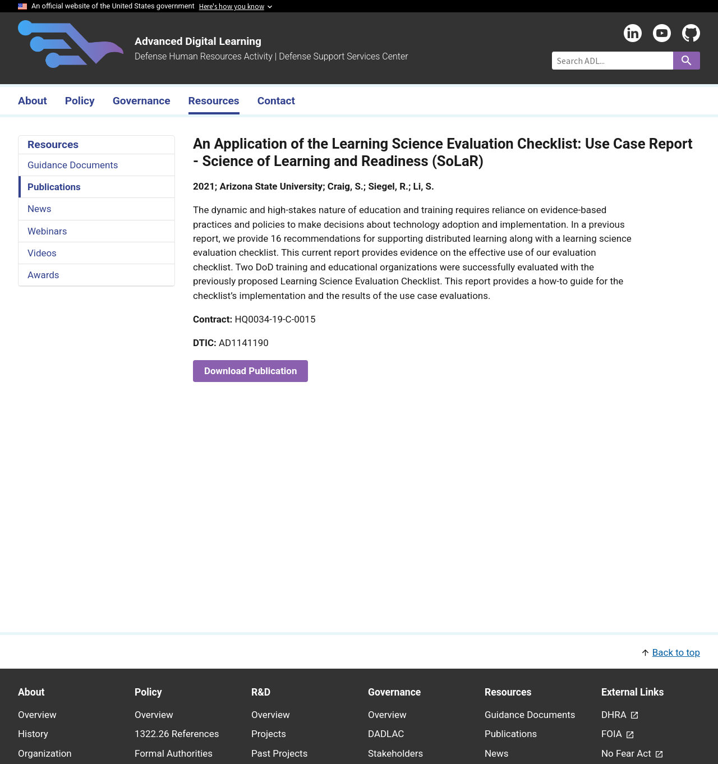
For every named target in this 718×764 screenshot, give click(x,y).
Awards (43, 274)
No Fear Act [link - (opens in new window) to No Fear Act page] (627, 753)
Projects (268, 733)
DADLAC (386, 733)
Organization (45, 753)
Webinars (47, 231)
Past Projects (279, 753)
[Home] (70, 61)
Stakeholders (395, 753)
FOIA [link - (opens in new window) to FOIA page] (612, 733)
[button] (359, 651)
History (33, 733)
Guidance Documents (72, 165)
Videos (42, 253)
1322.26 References (177, 733)
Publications (54, 186)
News (39, 208)
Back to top (676, 652)
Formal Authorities (174, 753)
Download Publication (250, 370)
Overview (37, 714)
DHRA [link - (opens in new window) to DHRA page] (615, 714)
